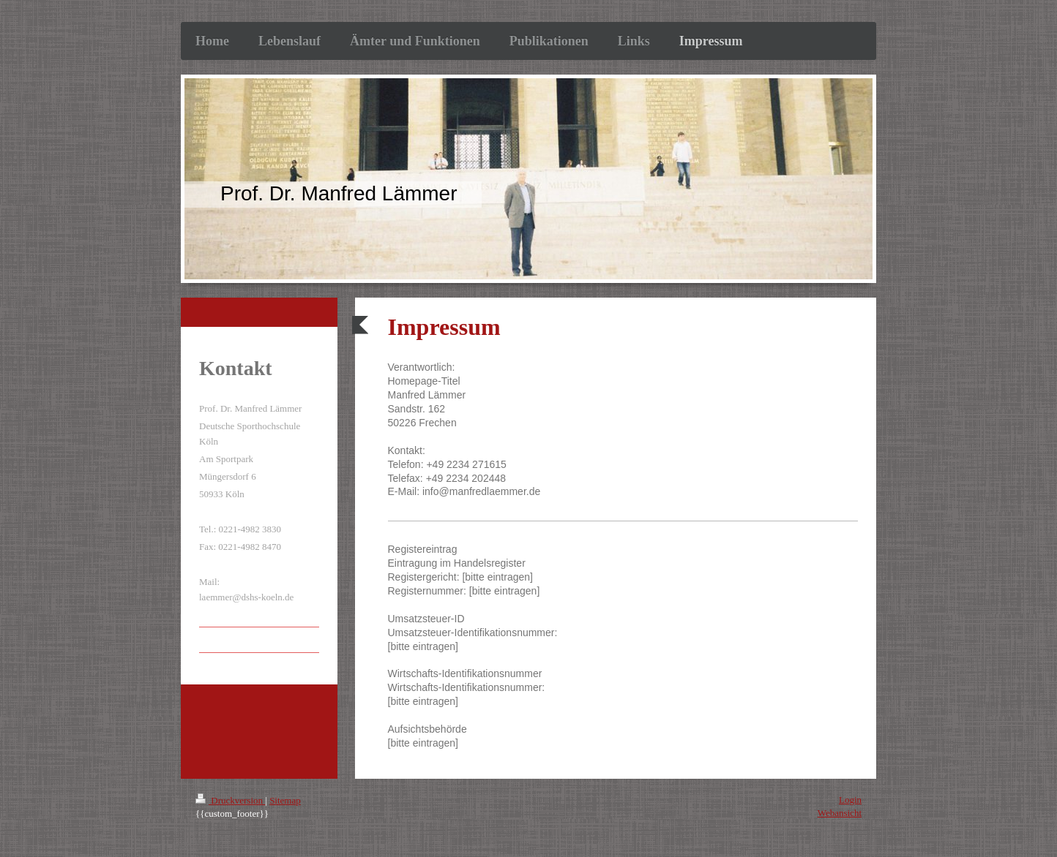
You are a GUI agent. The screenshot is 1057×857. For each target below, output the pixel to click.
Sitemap (285, 800)
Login (850, 799)
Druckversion (230, 800)
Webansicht (840, 812)
